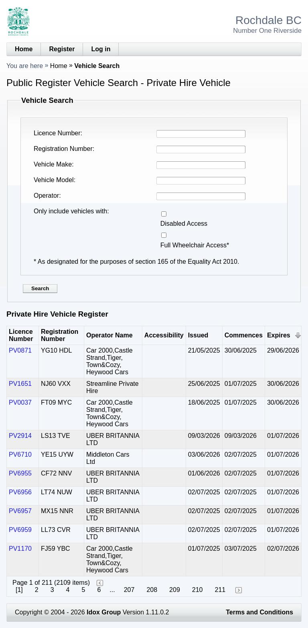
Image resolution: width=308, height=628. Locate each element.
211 (220, 589)
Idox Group (104, 612)
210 (197, 589)
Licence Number (57, 133)
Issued (198, 335)
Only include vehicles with (70, 211)
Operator (46, 195)
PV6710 (20, 454)
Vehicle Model (54, 180)
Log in (100, 49)
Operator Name (109, 335)
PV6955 (20, 473)
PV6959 (20, 529)
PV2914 (20, 435)
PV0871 (20, 350)
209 (174, 589)
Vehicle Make (53, 164)
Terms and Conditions (259, 612)
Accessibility (164, 335)
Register (62, 49)
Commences (244, 335)
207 (129, 589)
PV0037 (20, 402)
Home (23, 49)
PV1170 (20, 548)
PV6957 (20, 511)
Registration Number (63, 148)
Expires (278, 335)
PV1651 (20, 383)
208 (151, 589)
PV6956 (20, 492)
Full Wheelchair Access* (194, 245)
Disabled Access (183, 223)
